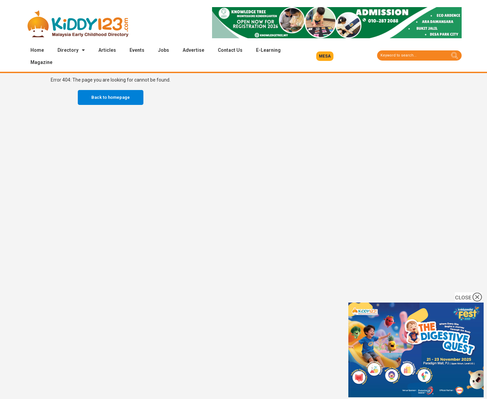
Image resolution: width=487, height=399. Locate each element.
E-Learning (268, 50)
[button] (324, 56)
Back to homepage (110, 97)
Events (137, 50)
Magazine (41, 62)
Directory (71, 50)
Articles (107, 50)
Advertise (193, 50)
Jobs (163, 50)
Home (37, 50)
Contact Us (230, 50)
